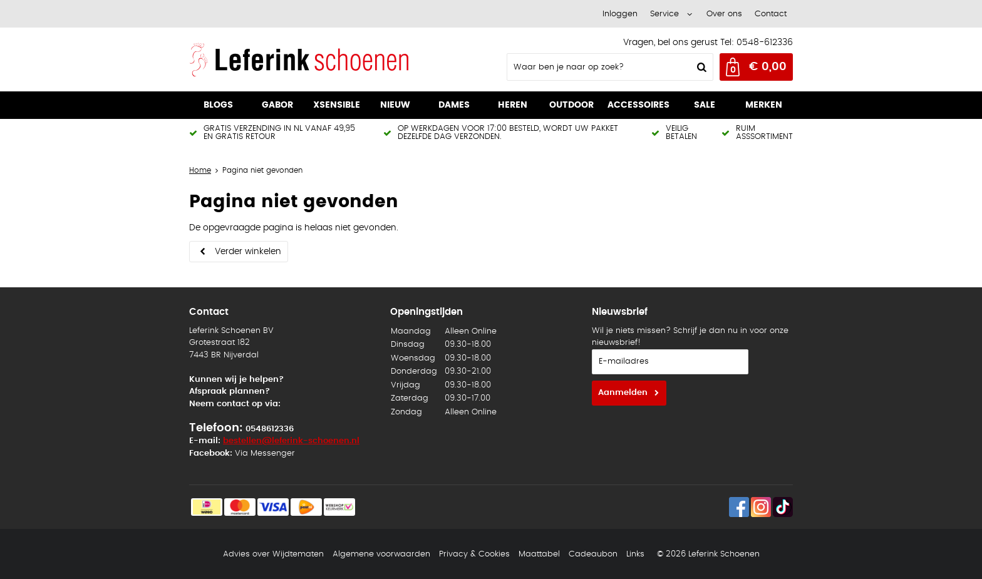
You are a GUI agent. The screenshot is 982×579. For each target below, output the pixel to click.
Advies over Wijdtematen (273, 554)
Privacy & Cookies (474, 554)
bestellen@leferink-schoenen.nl (291, 441)
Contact (771, 14)
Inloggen (620, 14)
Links (635, 554)
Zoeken (700, 67)
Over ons (724, 14)
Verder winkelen (248, 251)
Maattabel (539, 554)
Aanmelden (623, 393)
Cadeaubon (593, 554)
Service (664, 14)
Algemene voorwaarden (381, 554)
